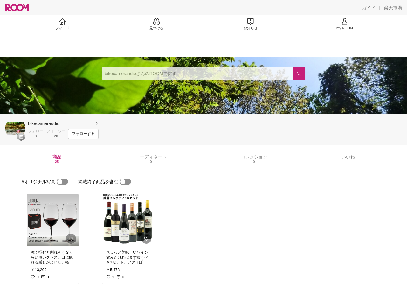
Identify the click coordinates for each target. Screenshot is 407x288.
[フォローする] (83, 134)
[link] (53, 220)
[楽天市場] (393, 8)
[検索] (299, 73)
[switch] (62, 182)
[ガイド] (369, 8)
